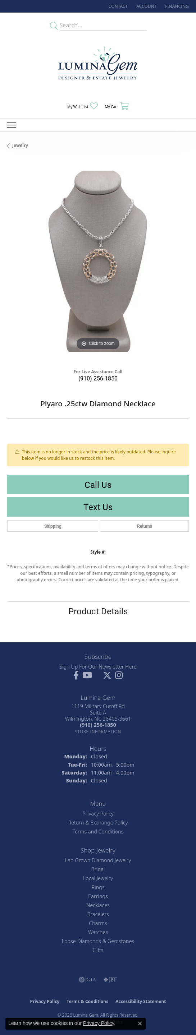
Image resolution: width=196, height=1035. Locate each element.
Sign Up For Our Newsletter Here (98, 666)
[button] (145, 6)
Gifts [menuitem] (98, 950)
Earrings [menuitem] (98, 896)
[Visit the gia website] (87, 979)
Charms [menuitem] (98, 923)
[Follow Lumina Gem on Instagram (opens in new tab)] (119, 675)
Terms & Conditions (87, 1001)
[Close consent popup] (140, 1023)
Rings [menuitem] (98, 887)
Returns (144, 526)
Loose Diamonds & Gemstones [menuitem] (98, 941)
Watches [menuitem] (98, 932)
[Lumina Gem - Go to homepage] (98, 66)
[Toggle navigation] (11, 125)
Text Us (98, 507)
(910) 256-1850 (98, 378)
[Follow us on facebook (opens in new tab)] (76, 675)
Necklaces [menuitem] (98, 905)
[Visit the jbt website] (110, 979)
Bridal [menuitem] (98, 869)
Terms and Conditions (97, 831)
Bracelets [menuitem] (98, 914)
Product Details (98, 611)
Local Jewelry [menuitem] (98, 878)
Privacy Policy (98, 813)
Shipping (52, 526)
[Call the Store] (98, 724)
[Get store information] (98, 732)
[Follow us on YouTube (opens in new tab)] (87, 675)
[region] (98, 261)
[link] (117, 6)
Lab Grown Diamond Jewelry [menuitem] (98, 860)
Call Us (98, 484)
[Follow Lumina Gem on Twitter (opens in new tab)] (107, 675)
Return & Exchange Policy (98, 822)
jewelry (20, 145)
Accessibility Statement (140, 1001)
